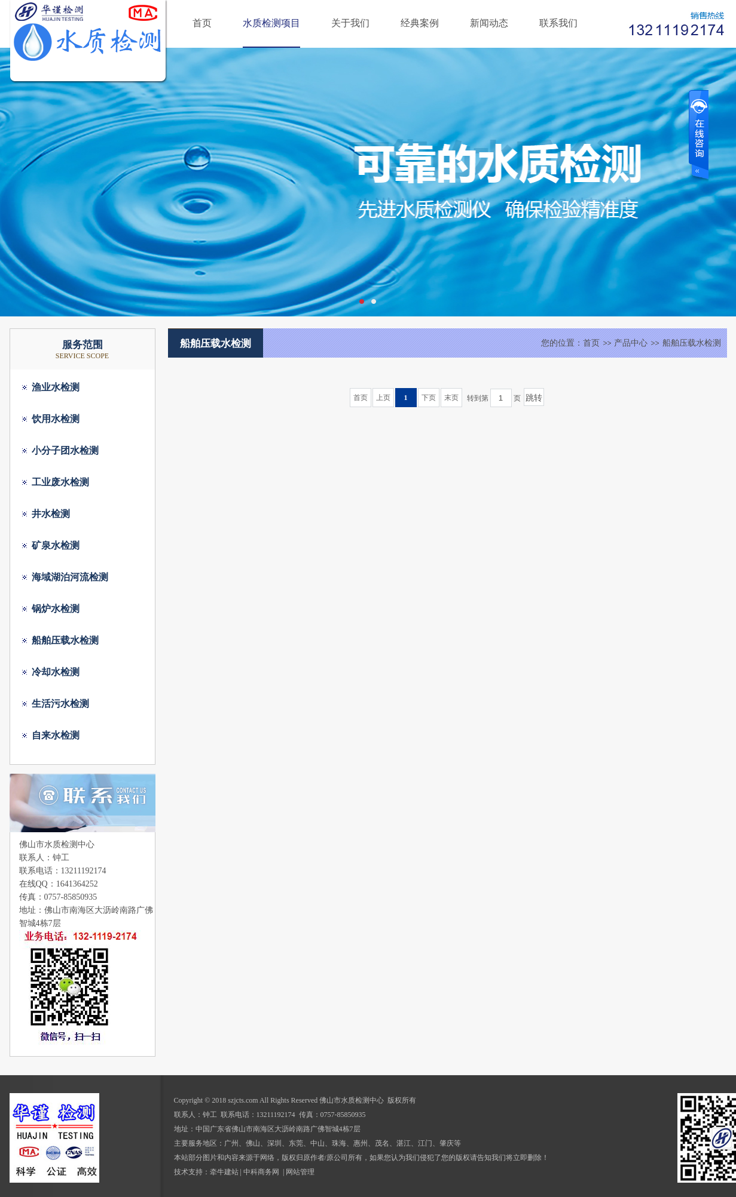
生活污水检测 (60, 703)
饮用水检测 (56, 419)
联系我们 (558, 23)
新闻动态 (489, 23)
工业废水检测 (60, 482)
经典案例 (420, 23)
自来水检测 (56, 735)
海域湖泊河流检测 (70, 577)
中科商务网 (261, 1172)
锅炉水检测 (56, 609)
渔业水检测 (56, 387)
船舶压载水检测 (65, 640)
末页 (451, 397)
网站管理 (300, 1172)
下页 (429, 397)
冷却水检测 (56, 672)
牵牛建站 (224, 1172)
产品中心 (631, 343)
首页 (202, 23)
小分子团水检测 (65, 450)
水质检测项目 (271, 23)
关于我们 (350, 23)
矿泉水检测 (56, 545)
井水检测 (51, 514)
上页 (383, 397)
